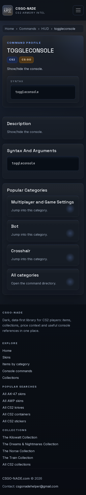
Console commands (17, 371)
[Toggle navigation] (78, 10)
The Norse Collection (18, 451)
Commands (27, 29)
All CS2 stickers (14, 421)
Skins (6, 357)
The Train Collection (17, 458)
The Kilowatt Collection (19, 437)
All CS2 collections (16, 464)
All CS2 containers (16, 414)
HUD (45, 29)
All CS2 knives (13, 407)
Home (9, 29)
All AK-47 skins (14, 394)
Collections (10, 378)
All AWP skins (12, 401)
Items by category (16, 364)
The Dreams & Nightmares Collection (30, 444)
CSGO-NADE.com (16, 478)
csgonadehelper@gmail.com (37, 486)
